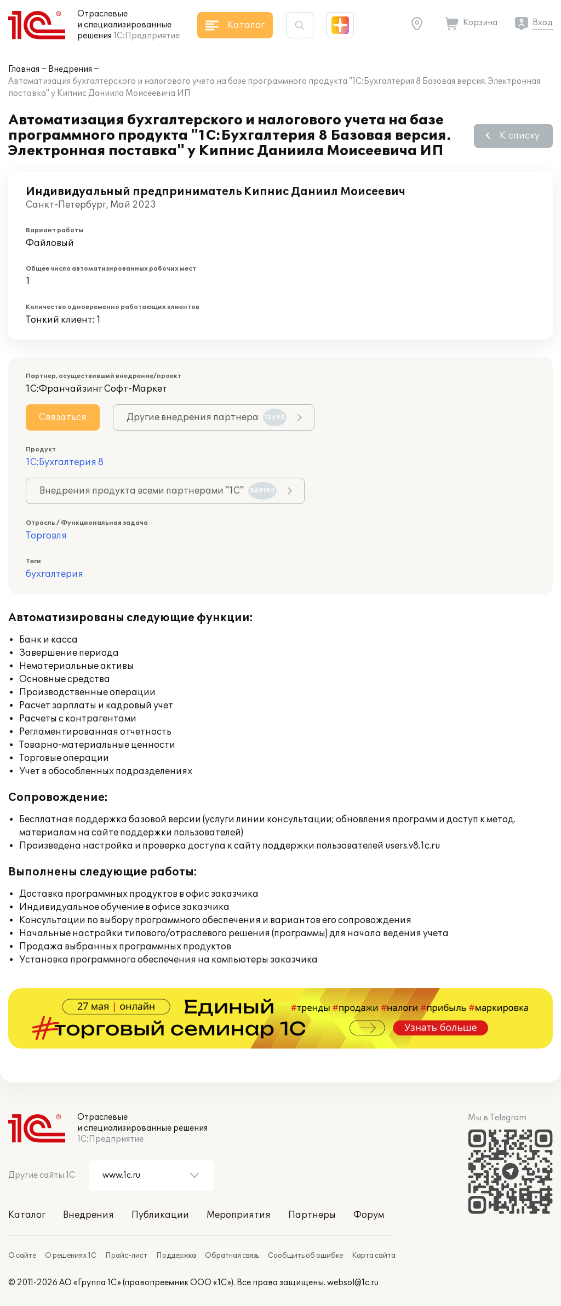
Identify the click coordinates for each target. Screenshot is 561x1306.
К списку (520, 135)
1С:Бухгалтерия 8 (65, 462)
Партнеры (312, 1215)
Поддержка (176, 1255)
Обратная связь (232, 1255)
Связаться (63, 417)
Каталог (26, 1215)
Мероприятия (239, 1215)
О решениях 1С (70, 1255)
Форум (368, 1215)
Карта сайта (374, 1255)
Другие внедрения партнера (207, 417)
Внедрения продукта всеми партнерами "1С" (158, 491)
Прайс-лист (126, 1255)
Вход (543, 22)
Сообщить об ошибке (305, 1255)
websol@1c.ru (353, 1282)
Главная (23, 69)
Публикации (160, 1215)
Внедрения (70, 69)
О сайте (22, 1255)
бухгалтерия (54, 574)
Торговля (46, 535)
